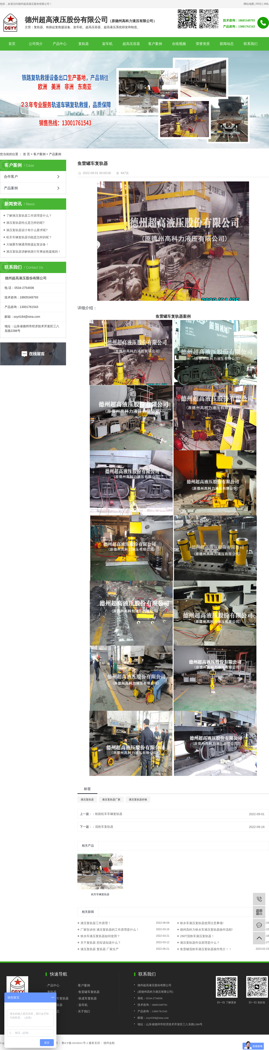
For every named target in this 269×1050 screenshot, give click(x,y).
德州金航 (109, 1043)
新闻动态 (227, 44)
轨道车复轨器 (88, 998)
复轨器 (83, 44)
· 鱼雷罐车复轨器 (88, 992)
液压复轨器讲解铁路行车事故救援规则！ (33, 251)
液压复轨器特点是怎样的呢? (25, 222)
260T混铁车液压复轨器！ (197, 936)
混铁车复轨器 (104, 826)
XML (266, 3)
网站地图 (249, 3)
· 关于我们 (83, 1011)
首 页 (26, 154)
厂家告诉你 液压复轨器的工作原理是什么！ (109, 929)
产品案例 (55, 154)
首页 (11, 44)
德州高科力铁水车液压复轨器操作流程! (206, 929)
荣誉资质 (203, 44)
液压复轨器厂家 (111, 799)
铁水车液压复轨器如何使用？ (100, 936)
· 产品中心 (53, 985)
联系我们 (251, 44)
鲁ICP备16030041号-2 (75, 1043)
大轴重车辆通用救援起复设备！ (27, 244)
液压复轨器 (87, 799)
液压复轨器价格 (138, 799)
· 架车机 (82, 1005)
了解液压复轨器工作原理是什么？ (29, 215)
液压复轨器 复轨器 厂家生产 (99, 949)
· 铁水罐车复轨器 (57, 998)
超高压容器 (131, 44)
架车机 (107, 44)
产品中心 (60, 44)
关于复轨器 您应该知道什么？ (100, 942)
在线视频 (179, 44)
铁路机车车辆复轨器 (108, 814)
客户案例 (155, 44)
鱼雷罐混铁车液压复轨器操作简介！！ (206, 949)
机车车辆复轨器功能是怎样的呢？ (29, 237)
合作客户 (11, 176)
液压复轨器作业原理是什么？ (200, 942)
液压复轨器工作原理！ (95, 923)
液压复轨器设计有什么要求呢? (27, 230)
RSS (259, 3)
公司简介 (36, 44)
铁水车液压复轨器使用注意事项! (201, 923)
